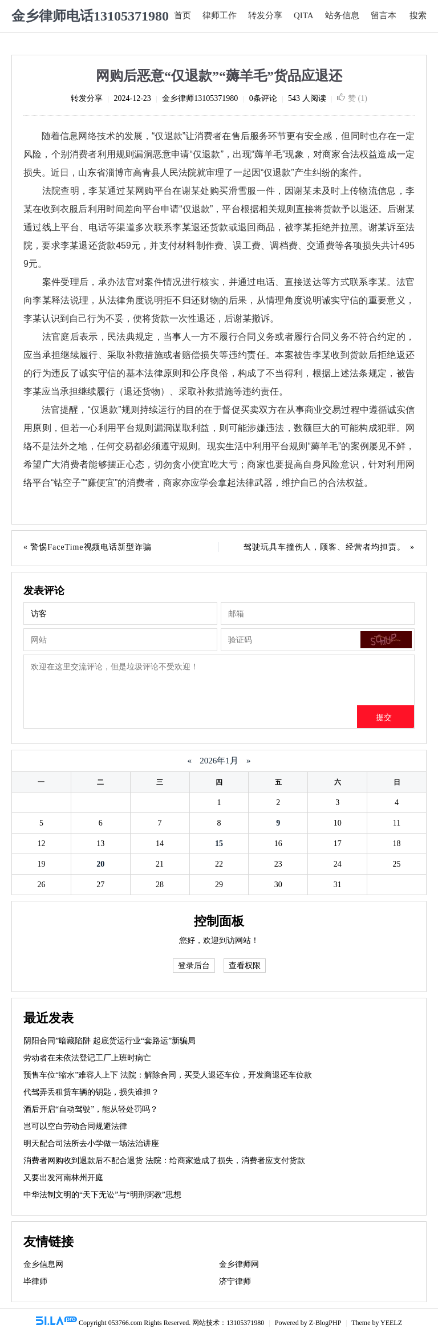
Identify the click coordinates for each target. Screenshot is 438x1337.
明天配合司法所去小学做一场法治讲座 (91, 1143)
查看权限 (245, 965)
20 (100, 864)
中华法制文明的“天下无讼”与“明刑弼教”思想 (102, 1194)
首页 (182, 15)
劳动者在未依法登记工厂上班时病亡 (87, 1058)
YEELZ (391, 1323)
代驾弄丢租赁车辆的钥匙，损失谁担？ (91, 1092)
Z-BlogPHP (325, 1323)
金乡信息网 (43, 1264)
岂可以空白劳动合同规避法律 (75, 1126)
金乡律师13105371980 (200, 98)
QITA (304, 15)
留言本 (383, 15)
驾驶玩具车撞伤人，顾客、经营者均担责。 (324, 547)
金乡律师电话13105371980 (90, 16)
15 (219, 843)
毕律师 (35, 1281)
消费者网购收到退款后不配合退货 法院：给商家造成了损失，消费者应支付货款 (164, 1160)
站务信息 (342, 15)
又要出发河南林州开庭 (63, 1177)
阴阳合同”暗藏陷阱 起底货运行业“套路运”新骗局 (109, 1041)
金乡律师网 (239, 1264)
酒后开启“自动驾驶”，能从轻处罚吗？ (90, 1109)
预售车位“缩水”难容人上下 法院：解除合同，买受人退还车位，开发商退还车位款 (167, 1075)
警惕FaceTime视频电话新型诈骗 (91, 547)
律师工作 (219, 15)
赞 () (352, 98)
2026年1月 (219, 760)
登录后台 (194, 965)
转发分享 (265, 15)
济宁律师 (235, 1281)
